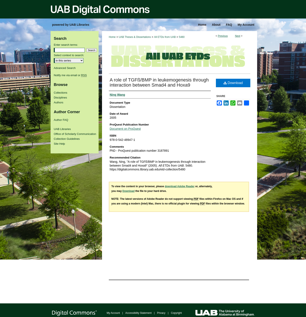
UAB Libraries (62, 129)
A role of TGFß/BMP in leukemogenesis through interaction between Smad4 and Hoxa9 (159, 82)
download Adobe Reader (179, 186)
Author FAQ (61, 119)
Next (237, 35)
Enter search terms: (66, 44)
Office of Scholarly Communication (75, 134)
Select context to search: (69, 55)
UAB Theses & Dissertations (135, 37)
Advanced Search (65, 68)
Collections (60, 92)
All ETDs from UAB (165, 37)
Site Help (59, 143)
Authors (58, 102)
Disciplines (60, 97)
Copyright (176, 312)
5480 (182, 37)
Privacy (161, 312)
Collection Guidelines (67, 138)
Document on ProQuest (125, 128)
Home (112, 37)
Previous (223, 35)
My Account (113, 312)
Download (233, 83)
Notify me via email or (70, 75)
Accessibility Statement (138, 312)
